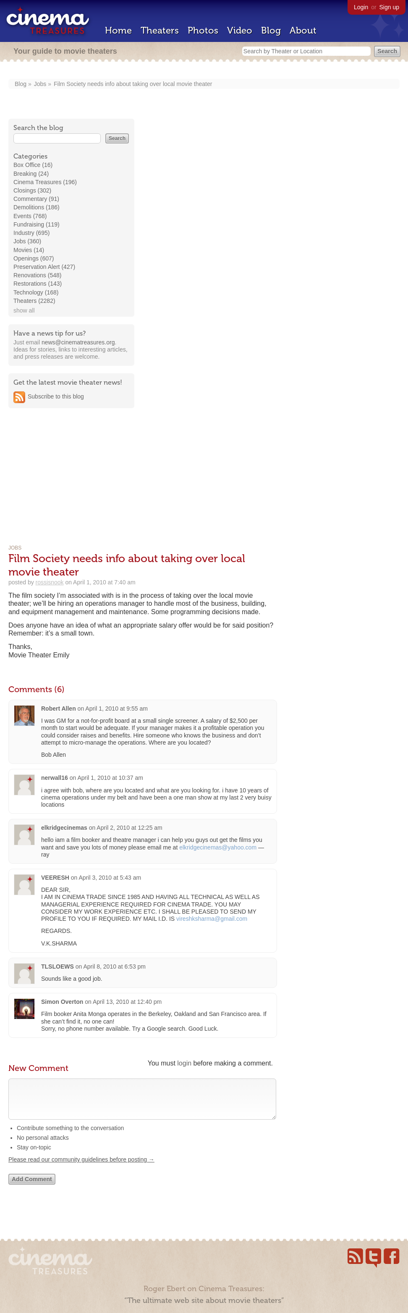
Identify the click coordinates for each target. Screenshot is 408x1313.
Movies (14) (28, 250)
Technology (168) (35, 292)
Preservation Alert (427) (44, 266)
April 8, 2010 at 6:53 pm (114, 966)
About (303, 30)
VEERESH (55, 877)
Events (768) (30, 216)
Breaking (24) (31, 173)
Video (239, 30)
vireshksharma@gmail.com (211, 918)
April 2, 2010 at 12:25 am (129, 827)
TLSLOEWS (57, 966)
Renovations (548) (37, 275)
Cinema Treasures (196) (45, 182)
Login (361, 7)
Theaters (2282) (34, 300)
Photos (203, 30)
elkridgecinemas (64, 827)
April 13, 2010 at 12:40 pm (127, 1001)
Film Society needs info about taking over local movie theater (133, 84)
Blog (271, 30)
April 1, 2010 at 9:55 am (116, 708)
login (184, 1063)
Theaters (160, 30)
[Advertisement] (71, 468)
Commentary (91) (36, 198)
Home (118, 30)
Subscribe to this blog (56, 396)
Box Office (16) (32, 165)
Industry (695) (31, 232)
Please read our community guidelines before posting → (81, 1168)
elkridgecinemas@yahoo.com (217, 847)
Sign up (389, 7)
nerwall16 (54, 777)
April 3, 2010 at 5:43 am (110, 877)
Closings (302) (32, 190)
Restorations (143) (37, 283)
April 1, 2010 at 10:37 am (110, 777)
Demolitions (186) (36, 207)
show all (24, 310)
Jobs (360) (27, 241)
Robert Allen (58, 708)
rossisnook (50, 582)
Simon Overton (62, 1001)
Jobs (40, 84)
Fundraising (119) (36, 224)
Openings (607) (33, 258)
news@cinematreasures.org (78, 342)
